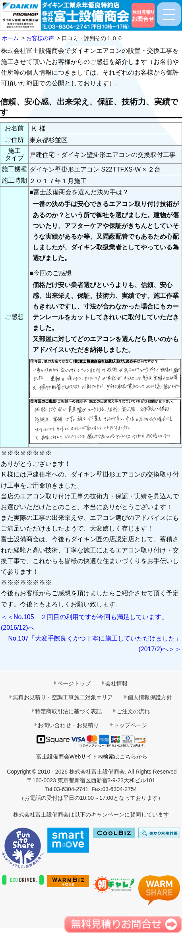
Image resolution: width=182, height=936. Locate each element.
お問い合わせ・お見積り (68, 725)
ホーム (10, 38)
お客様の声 (40, 38)
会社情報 (116, 683)
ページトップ (74, 683)
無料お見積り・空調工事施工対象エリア (63, 697)
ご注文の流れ (133, 711)
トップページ (130, 725)
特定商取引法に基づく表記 (68, 711)
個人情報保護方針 (150, 697)
